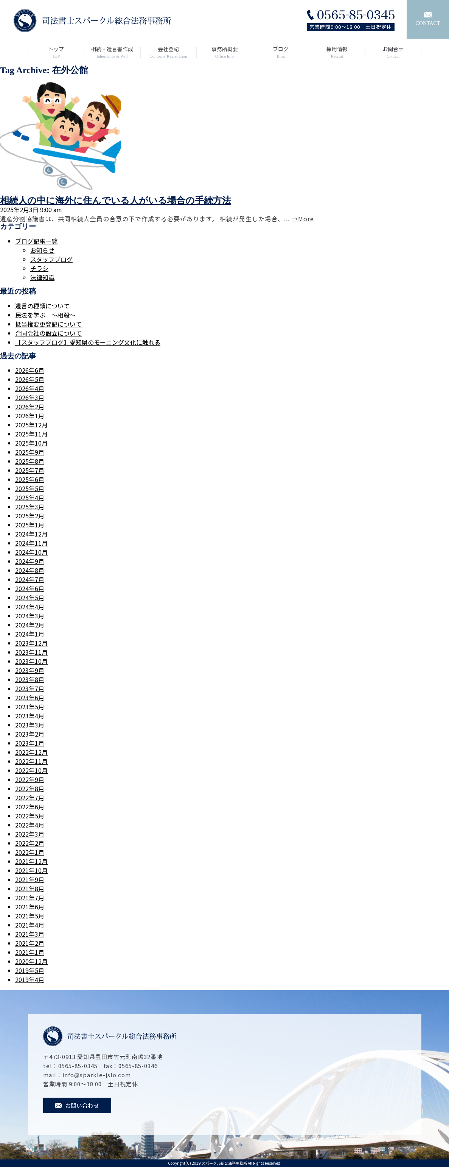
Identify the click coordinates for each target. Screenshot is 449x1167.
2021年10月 (31, 870)
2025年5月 (29, 488)
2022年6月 (29, 806)
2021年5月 (29, 915)
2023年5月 (29, 706)
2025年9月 (29, 452)
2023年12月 (31, 643)
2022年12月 (31, 752)
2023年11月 (31, 652)
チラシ (39, 268)
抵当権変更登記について (48, 324)
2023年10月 (31, 661)
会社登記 (168, 52)
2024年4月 (29, 606)
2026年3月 (29, 397)
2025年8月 (29, 461)
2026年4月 (29, 388)
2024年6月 (29, 588)
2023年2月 (29, 733)
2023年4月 (29, 715)
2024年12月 (31, 533)
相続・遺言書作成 (112, 52)
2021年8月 (29, 888)
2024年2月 (29, 624)
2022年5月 (29, 815)
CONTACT (428, 19)
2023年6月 (29, 697)
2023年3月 (29, 724)
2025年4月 (29, 497)
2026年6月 (29, 370)
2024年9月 (29, 561)
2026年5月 (29, 379)
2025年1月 (29, 524)
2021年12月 (31, 861)
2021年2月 (29, 943)
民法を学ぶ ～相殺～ (45, 314)
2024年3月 (29, 615)
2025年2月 (29, 515)
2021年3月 (29, 934)
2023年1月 (29, 743)
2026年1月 (29, 415)
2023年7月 (29, 688)
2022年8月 (29, 788)
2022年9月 (29, 779)
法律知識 (42, 277)
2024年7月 (29, 579)
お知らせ (42, 250)
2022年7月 (29, 797)
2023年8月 (29, 679)
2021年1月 (29, 952)
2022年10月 (31, 770)
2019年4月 (29, 979)
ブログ (281, 52)
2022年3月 (29, 833)
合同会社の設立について (48, 333)
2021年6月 (29, 906)
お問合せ (393, 52)
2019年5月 (29, 970)
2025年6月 (29, 479)
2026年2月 (29, 406)
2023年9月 (29, 670)
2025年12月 (31, 424)
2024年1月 (29, 633)
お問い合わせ (77, 1105)
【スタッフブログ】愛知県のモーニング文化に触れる (87, 342)
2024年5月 (29, 597)
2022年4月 (29, 824)
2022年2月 (29, 843)
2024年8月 (29, 570)
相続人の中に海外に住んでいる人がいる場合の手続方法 (115, 200)
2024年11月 (31, 543)
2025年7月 (29, 470)
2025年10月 (31, 442)
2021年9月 (29, 879)
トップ (56, 52)
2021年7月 (29, 897)
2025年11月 (31, 433)
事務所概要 (224, 52)
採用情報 (337, 52)
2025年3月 (29, 506)
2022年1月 (29, 852)
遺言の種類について (42, 305)
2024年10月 (31, 552)
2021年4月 (29, 924)
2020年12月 (31, 961)
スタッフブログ (51, 259)
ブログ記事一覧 (36, 241)
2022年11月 (31, 761)
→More (303, 218)
